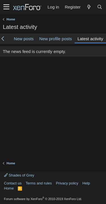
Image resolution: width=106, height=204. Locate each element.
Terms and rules (39, 183)
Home (9, 188)
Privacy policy (67, 183)
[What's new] (88, 7)
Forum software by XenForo (43, 199)
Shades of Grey (19, 175)
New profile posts (55, 38)
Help (86, 183)
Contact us (12, 183)
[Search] (99, 7)
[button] (6, 7)
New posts (24, 38)
